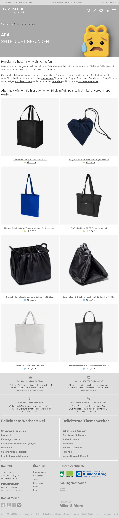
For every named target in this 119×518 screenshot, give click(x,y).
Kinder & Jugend (71, 439)
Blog (35, 490)
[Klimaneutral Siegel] (92, 474)
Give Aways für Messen (74, 435)
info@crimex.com (10, 484)
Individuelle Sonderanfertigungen (18, 443)
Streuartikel (7, 435)
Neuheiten (57, 81)
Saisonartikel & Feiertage (14, 452)
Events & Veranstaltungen (14, 456)
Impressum (38, 483)
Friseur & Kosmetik (72, 447)
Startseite (6, 24)
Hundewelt (68, 443)
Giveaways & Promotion (13, 431)
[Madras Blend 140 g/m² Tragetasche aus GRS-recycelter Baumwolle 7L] (30, 199)
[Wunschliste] (101, 10)
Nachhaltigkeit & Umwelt (75, 456)
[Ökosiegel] (69, 474)
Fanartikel (68, 452)
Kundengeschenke (10, 439)
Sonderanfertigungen (88, 81)
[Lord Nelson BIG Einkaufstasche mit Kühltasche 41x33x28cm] (89, 268)
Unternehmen (39, 472)
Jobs (35, 479)
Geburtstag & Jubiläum (74, 431)
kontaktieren (47, 78)
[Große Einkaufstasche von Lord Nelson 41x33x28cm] (30, 268)
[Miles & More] (71, 504)
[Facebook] (3, 505)
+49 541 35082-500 (10, 487)
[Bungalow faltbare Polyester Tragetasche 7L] (89, 131)
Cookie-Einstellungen (90, 514)
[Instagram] (9, 505)
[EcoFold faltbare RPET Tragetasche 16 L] (89, 199)
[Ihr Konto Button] (94, 11)
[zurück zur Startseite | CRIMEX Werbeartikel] (13, 11)
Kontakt (36, 486)
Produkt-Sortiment (23, 81)
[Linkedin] (14, 505)
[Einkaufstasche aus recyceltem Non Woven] (89, 337)
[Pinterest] (19, 505)
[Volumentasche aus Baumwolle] (30, 337)
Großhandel (38, 476)
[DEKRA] (62, 474)
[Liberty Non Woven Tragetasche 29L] (30, 131)
